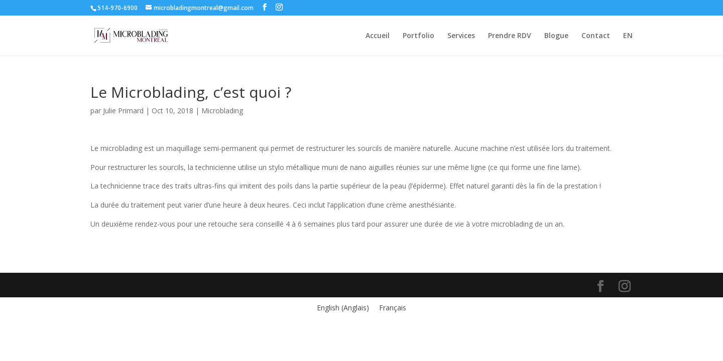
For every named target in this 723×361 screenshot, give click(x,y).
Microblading (222, 110)
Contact (595, 36)
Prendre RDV (509, 36)
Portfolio (418, 36)
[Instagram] (279, 7)
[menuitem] (343, 307)
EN (628, 36)
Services (461, 36)
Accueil (378, 36)
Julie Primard (123, 110)
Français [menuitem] (392, 307)
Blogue (556, 36)
